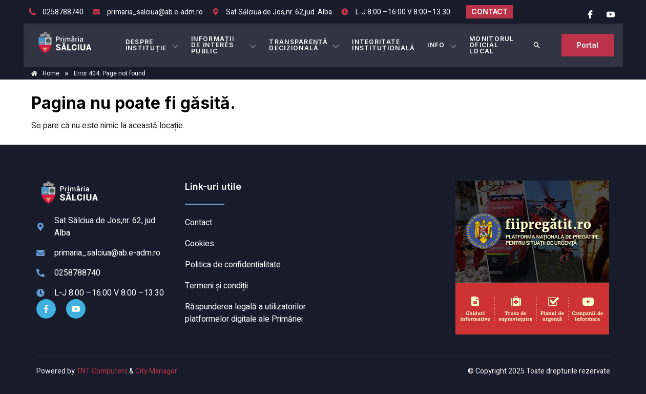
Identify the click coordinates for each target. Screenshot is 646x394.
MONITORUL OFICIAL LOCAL (491, 45)
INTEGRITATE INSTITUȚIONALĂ (383, 45)
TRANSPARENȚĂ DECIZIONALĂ (304, 45)
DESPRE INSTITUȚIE (152, 45)
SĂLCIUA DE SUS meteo (386, 219)
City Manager (156, 371)
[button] (537, 45)
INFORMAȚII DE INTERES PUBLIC (224, 45)
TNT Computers (102, 371)
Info (442, 45)
